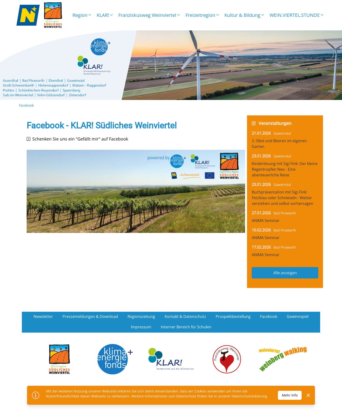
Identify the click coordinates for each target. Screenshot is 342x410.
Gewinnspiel (298, 316)
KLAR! (105, 15)
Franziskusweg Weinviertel (149, 15)
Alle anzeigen (285, 272)
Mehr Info (290, 395)
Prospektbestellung (233, 316)
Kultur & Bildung (244, 15)
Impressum (141, 327)
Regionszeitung (141, 316)
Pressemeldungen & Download (90, 316)
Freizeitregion (202, 15)
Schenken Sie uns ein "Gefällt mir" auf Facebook (80, 139)
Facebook (268, 316)
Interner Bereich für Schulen (186, 327)
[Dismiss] (308, 395)
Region (81, 15)
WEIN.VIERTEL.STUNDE (296, 15)
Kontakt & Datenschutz (185, 316)
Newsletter (43, 316)
